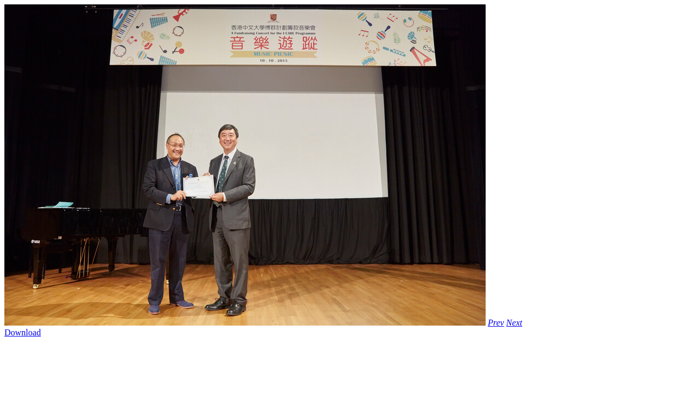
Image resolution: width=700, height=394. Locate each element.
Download (22, 332)
